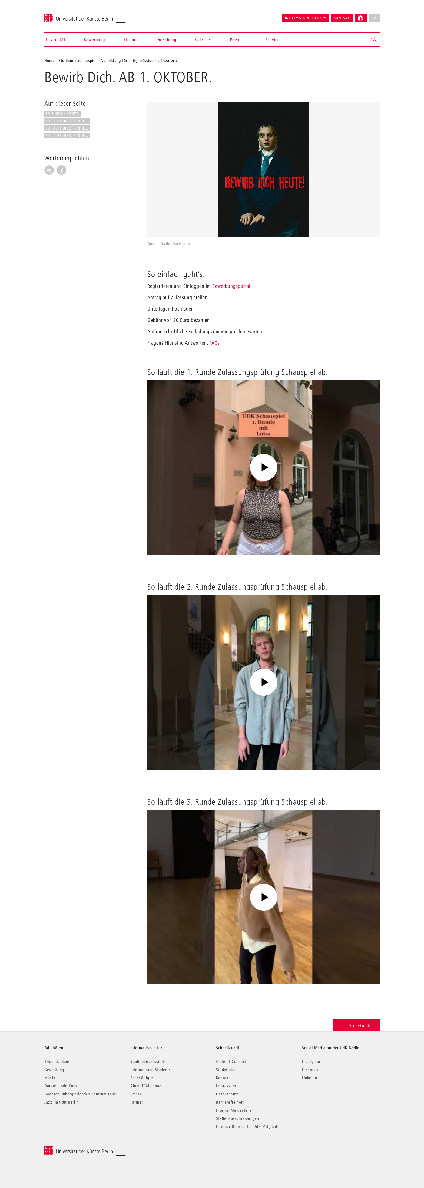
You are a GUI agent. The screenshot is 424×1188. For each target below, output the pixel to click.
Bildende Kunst (58, 1061)
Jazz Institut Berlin (61, 1102)
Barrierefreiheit (230, 1102)
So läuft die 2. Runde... (67, 128)
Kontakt (341, 17)
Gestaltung (54, 1069)
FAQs (214, 343)
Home (49, 60)
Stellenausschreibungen (237, 1118)
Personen (238, 39)
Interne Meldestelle (234, 1110)
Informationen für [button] (303, 17)
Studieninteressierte (148, 1061)
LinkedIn (309, 1077)
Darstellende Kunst (61, 1085)
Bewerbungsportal (231, 286)
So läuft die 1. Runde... (67, 120)
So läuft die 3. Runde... (67, 135)
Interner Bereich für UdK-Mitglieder (248, 1126)
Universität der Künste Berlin (65, 15)
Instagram (311, 1061)
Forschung (166, 39)
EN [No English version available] (374, 17)
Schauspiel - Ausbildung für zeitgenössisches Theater (125, 60)
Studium (131, 39)
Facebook (310, 1069)
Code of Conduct (231, 1061)
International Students (150, 1069)
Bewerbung (94, 39)
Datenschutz (227, 1094)
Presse (136, 1094)
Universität (54, 39)
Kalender (203, 39)
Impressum (226, 1085)
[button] (374, 39)
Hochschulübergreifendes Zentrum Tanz (80, 1094)
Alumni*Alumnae (146, 1085)
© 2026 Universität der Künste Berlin (72, 1149)
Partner (136, 1102)
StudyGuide (357, 1025)
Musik (49, 1077)
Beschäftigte (141, 1077)
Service (273, 39)
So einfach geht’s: (63, 113)
